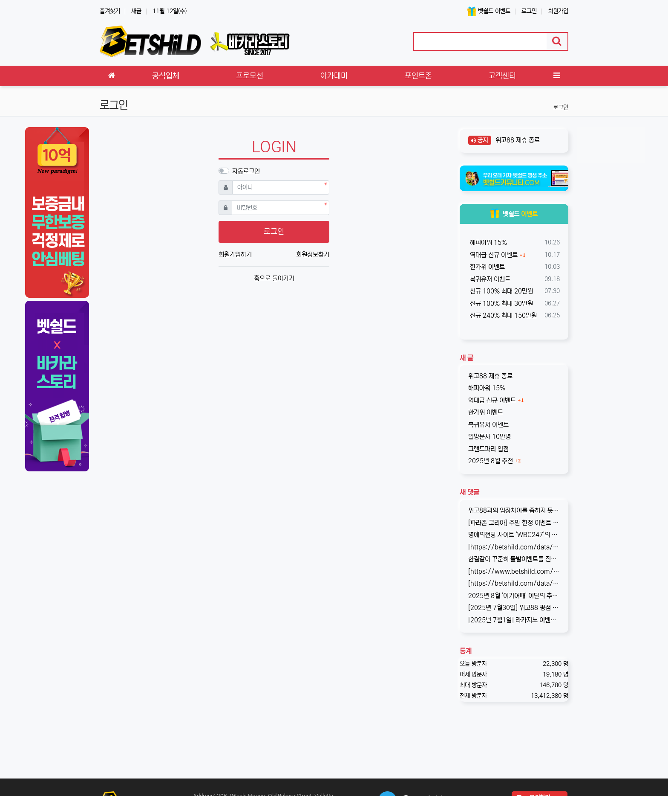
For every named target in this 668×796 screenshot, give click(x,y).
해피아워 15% (487, 242)
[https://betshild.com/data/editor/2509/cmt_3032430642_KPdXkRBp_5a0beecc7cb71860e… (514, 547)
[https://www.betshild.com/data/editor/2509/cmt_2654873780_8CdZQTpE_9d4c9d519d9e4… (514, 571)
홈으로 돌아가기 (274, 278)
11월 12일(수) (170, 11)
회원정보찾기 (312, 254)
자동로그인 (246, 171)
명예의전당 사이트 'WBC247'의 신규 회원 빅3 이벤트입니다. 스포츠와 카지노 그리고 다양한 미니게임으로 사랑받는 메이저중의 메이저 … (514, 534)
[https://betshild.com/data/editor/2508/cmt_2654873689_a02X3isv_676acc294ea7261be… (514, 583)
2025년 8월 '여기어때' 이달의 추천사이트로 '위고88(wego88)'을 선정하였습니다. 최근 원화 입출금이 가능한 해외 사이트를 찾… (514, 595)
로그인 (529, 11)
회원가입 (558, 11)
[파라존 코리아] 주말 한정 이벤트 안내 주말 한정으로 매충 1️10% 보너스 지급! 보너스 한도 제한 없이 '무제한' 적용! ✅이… (514, 522)
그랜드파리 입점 (488, 449)
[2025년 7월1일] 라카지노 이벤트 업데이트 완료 (514, 620)
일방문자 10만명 (489, 436)
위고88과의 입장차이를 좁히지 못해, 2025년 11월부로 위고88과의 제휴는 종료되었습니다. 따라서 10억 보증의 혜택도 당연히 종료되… (514, 510)
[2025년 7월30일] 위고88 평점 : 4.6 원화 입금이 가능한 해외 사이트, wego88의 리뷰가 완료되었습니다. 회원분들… (514, 607)
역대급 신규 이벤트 (493, 255)
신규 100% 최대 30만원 (500, 303)
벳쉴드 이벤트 (488, 11)
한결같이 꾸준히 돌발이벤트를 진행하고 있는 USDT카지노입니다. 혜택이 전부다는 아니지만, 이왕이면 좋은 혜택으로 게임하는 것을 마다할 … (514, 559)
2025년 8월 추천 (490, 461)
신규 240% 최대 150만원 (502, 315)
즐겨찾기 (110, 11)
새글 (136, 11)
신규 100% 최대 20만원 (500, 291)
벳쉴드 (514, 214)
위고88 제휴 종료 (517, 140)
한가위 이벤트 (486, 266)
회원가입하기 (235, 254)
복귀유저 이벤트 (489, 279)
